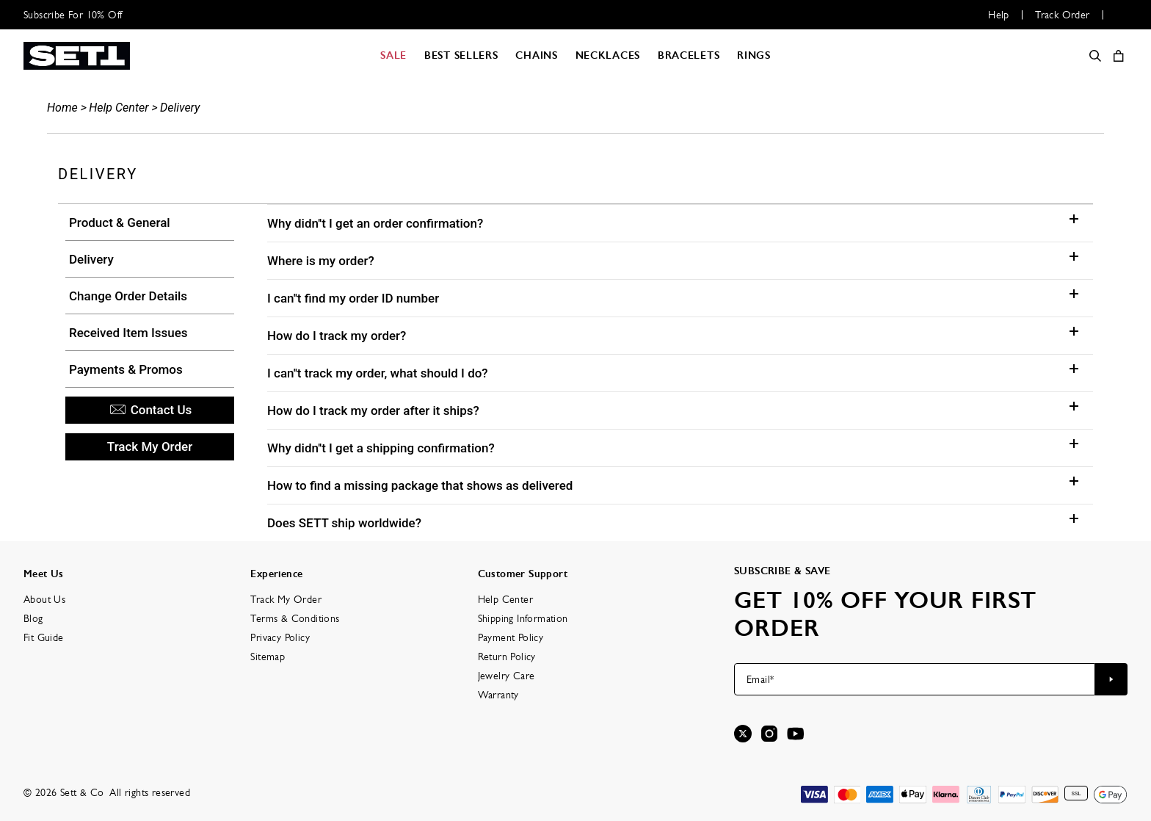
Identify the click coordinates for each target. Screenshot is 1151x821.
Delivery (180, 108)
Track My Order (149, 446)
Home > (67, 108)
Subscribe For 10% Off (72, 15)
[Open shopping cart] (1119, 56)
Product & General (119, 222)
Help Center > (123, 108)
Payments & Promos (126, 369)
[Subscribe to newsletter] (1111, 679)
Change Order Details (128, 296)
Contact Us (150, 409)
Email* (760, 679)
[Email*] (915, 679)
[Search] (1095, 56)
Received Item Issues (128, 332)
